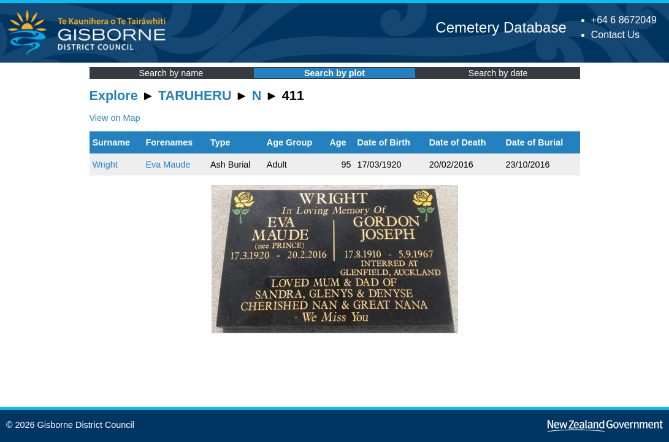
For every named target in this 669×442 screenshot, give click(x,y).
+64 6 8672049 (624, 20)
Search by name (171, 73)
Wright (105, 164)
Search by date (498, 73)
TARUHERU (194, 95)
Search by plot (334, 73)
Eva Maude (168, 164)
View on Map (115, 118)
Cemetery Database (500, 27)
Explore (114, 95)
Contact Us (615, 34)
